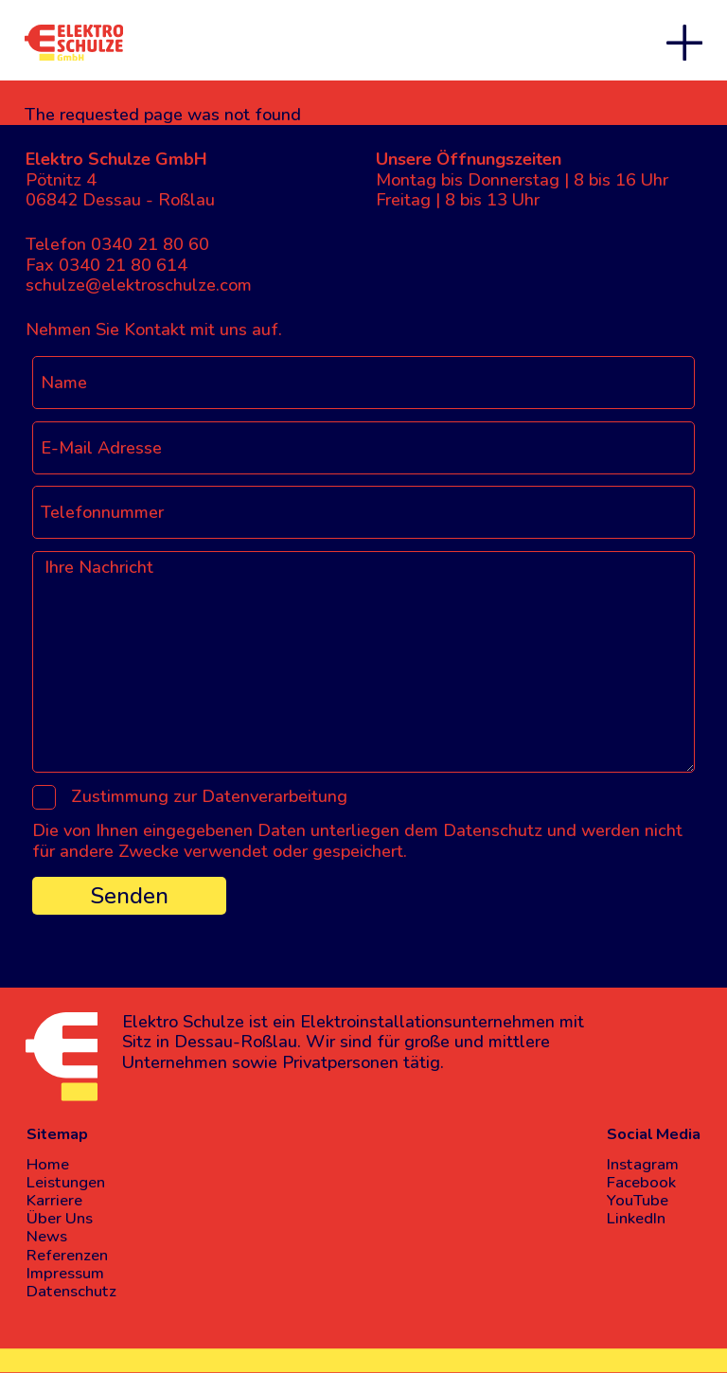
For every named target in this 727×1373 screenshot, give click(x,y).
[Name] (363, 382)
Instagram (643, 1164)
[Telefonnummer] (363, 512)
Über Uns (60, 1218)
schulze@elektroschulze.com (139, 285)
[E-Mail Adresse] (363, 447)
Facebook (641, 1182)
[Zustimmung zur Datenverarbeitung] (44, 797)
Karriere (54, 1200)
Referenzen (67, 1255)
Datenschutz (71, 1291)
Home (48, 1164)
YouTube (637, 1200)
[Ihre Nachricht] (363, 662)
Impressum (65, 1273)
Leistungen (66, 1182)
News (47, 1236)
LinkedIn (636, 1218)
